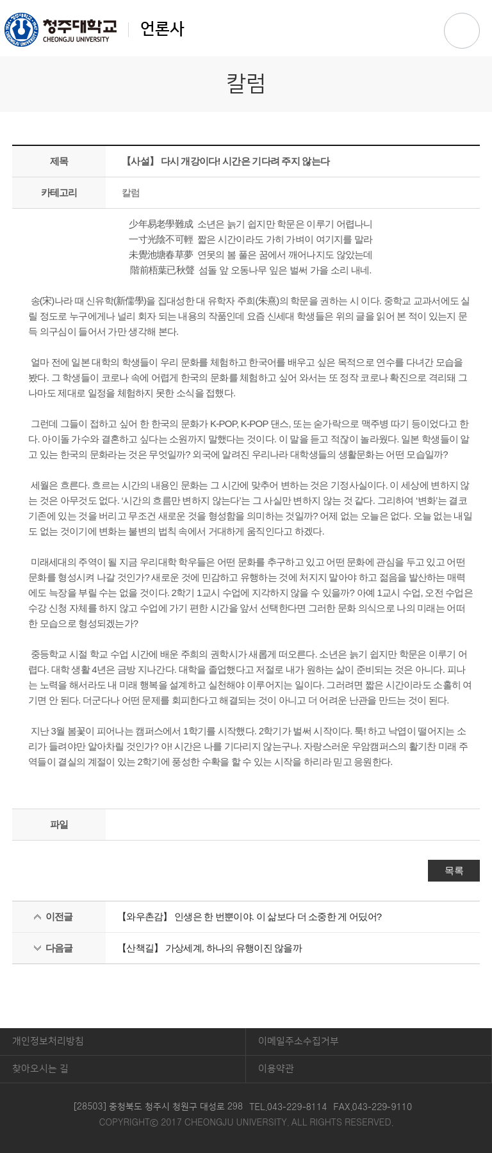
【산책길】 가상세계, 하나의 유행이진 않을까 (209, 947)
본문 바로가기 (246, 0)
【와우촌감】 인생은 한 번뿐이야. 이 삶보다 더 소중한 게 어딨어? (249, 916)
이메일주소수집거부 (298, 1041)
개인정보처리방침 (48, 1041)
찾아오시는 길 (40, 1068)
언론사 (94, 29)
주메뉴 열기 (462, 31)
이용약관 (276, 1068)
